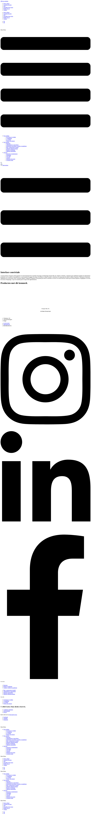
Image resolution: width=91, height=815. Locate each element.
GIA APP (8, 156)
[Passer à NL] (4, 21)
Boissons (8, 143)
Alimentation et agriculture (12, 144)
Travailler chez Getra (8, 7)
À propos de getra (7, 5)
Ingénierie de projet (10, 159)
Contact (5, 10)
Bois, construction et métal (12, 147)
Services (5, 152)
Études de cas (6, 8)
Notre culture (6, 3)
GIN (4, 6)
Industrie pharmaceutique (12, 148)
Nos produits (6, 135)
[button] (45, 81)
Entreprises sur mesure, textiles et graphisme (16, 146)
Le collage (8, 139)
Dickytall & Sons (13, 714)
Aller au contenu (4, 1)
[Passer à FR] (4, 22)
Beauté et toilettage (10, 150)
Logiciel (8, 157)
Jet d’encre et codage (11, 137)
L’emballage (9, 138)
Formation (8, 155)
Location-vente (9, 160)
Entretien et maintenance (12, 153)
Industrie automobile (11, 151)
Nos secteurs (6, 142)
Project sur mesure (10, 141)
